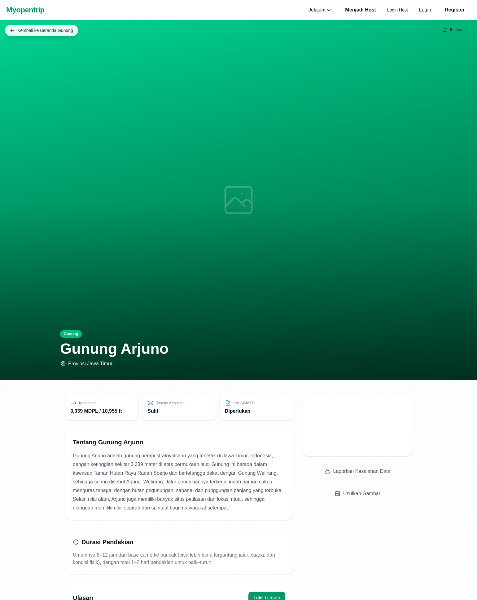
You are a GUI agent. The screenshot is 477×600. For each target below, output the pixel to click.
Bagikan (453, 29)
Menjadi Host (360, 9)
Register (455, 9)
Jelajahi (320, 9)
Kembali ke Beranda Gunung (41, 30)
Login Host (397, 9)
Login (425, 9)
